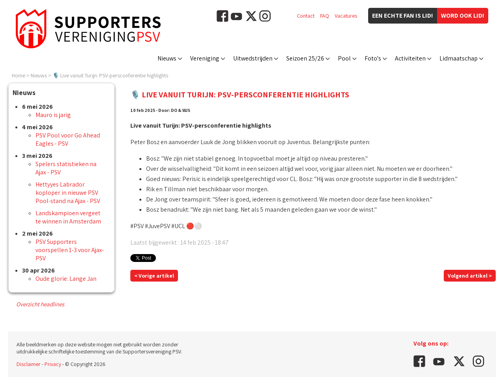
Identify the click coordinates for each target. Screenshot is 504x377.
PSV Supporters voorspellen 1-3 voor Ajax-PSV (69, 250)
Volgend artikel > (470, 275)
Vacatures (346, 15)
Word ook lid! (462, 15)
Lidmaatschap (458, 58)
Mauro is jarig (53, 115)
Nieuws (167, 58)
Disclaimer (29, 364)
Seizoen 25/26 (305, 58)
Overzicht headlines (40, 304)
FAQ (324, 15)
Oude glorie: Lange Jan (65, 279)
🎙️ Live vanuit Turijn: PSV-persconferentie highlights (110, 75)
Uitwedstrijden (252, 58)
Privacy (52, 364)
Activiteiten (410, 58)
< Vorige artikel (154, 275)
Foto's (373, 58)
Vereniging (204, 58)
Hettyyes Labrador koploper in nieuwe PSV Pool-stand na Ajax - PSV (67, 192)
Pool (344, 58)
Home (18, 75)
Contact (306, 15)
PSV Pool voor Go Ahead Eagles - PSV (67, 139)
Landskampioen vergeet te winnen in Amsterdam (68, 217)
